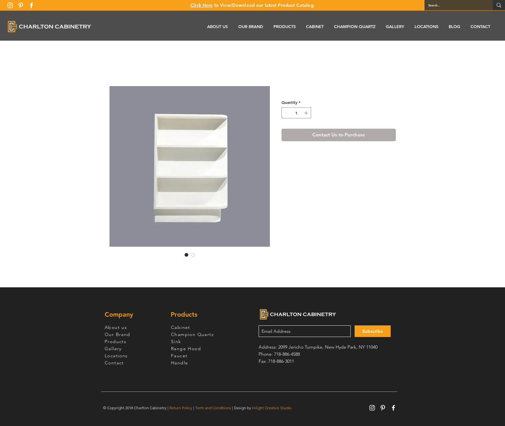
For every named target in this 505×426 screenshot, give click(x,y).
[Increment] (306, 113)
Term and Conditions (213, 407)
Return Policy (180, 407)
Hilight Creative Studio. (272, 407)
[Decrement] (286, 113)
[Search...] (453, 5)
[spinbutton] (296, 113)
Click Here (201, 5)
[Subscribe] (373, 331)
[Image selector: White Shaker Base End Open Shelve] (186, 255)
